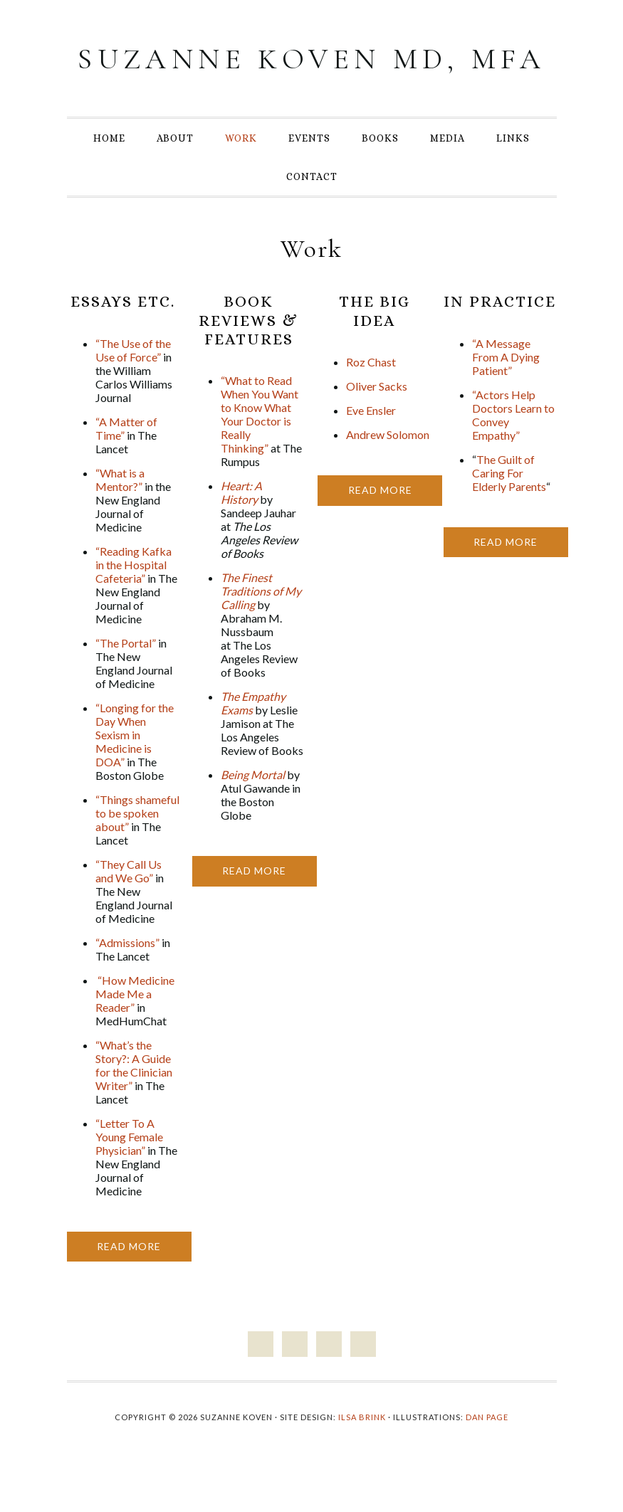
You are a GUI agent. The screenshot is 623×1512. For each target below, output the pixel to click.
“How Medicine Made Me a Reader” (134, 1025)
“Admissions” (127, 973)
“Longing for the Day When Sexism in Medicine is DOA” (134, 766)
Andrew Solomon (387, 465)
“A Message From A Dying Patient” (506, 388)
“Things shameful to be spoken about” (137, 844)
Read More (129, 1278)
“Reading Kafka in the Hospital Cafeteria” (133, 596)
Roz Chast (371, 393)
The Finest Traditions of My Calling (261, 622)
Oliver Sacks (376, 417)
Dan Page (487, 1448)
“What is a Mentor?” (120, 510)
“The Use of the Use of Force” (133, 381)
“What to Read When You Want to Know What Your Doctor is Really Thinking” (259, 445)
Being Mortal (253, 806)
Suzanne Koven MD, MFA (312, 74)
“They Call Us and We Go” (128, 902)
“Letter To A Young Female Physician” (129, 1168)
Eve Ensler (371, 441)
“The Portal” (125, 674)
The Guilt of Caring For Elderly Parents (509, 504)
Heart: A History (241, 523)
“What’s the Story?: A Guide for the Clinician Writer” (133, 1096)
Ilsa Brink (362, 1448)
